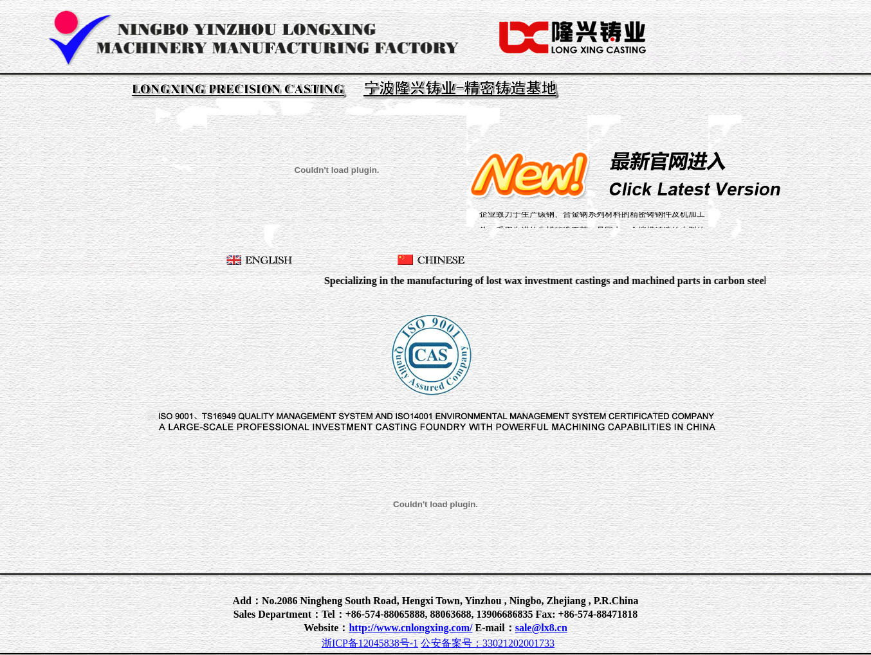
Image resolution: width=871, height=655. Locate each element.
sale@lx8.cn (541, 627)
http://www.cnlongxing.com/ (410, 627)
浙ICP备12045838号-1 (370, 643)
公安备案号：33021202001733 (488, 643)
